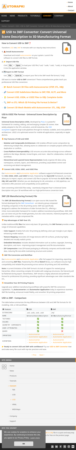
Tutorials (35, 15)
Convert (47, 15)
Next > (41, 355)
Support (5, 21)
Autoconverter (25, 55)
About (70, 6)
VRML (14, 404)
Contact (71, 10)
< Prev (34, 355)
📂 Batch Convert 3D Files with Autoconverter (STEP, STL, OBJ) (34, 87)
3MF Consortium (27, 203)
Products (22, 15)
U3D (13, 395)
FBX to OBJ (49, 433)
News (12, 15)
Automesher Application (29, 173)
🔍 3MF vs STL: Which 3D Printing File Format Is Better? (31, 102)
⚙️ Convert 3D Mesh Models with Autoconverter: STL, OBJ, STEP (34, 107)
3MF (19, 48)
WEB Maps (16, 409)
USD (11, 48)
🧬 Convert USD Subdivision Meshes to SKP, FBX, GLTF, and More (35, 92)
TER (13, 390)
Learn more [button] (35, 438)
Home (70, 2)
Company (58, 15)
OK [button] (23, 444)
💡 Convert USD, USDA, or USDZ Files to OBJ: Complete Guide (33, 97)
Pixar (43, 122)
